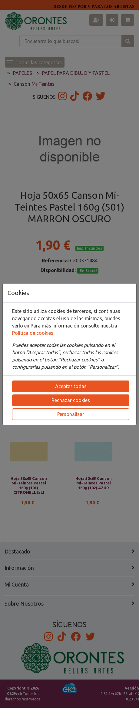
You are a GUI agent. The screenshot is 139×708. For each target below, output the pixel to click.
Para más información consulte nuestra (74, 325)
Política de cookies (32, 333)
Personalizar (70, 414)
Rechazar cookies (70, 400)
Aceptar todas (71, 386)
